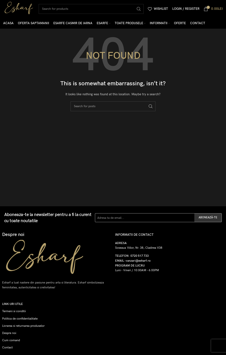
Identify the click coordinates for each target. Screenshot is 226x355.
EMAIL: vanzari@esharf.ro (133, 262)
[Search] (92, 9)
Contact (7, 349)
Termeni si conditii (14, 312)
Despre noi (9, 334)
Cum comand (11, 342)
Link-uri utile (12, 305)
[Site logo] (20, 9)
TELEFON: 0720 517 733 (132, 257)
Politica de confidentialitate (20, 320)
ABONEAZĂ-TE (208, 219)
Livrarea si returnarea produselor (23, 327)
